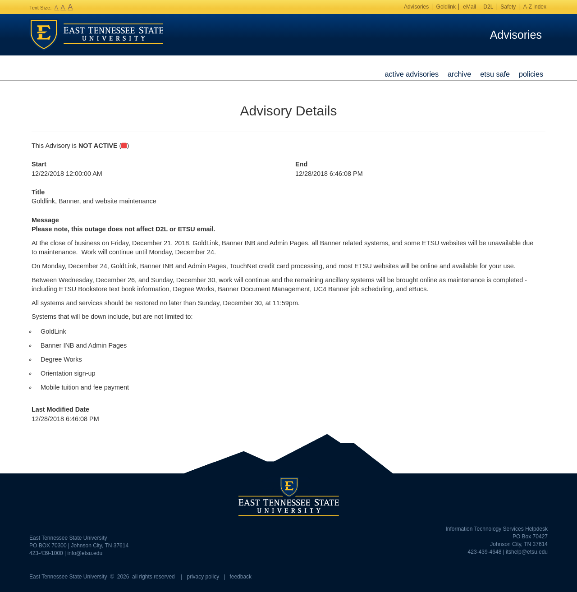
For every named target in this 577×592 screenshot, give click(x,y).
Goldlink (446, 7)
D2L (488, 7)
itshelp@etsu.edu (527, 552)
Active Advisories (412, 74)
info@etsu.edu (85, 553)
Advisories (416, 7)
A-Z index (534, 7)
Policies (531, 74)
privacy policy (203, 577)
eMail (469, 7)
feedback (240, 577)
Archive (459, 74)
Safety (508, 7)
